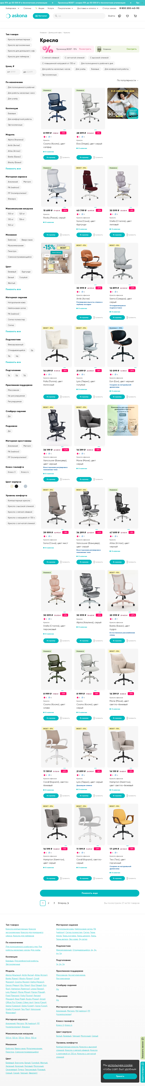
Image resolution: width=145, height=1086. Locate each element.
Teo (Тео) (25, 1009)
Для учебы (13, 98)
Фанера (12, 199)
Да (9, 416)
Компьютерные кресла (19, 500)
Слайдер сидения (16, 411)
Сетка (11, 325)
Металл (27, 182)
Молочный (38, 1066)
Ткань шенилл (83, 936)
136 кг (21, 219)
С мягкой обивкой (50, 57)
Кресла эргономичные (19, 45)
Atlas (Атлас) (14, 151)
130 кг (10, 219)
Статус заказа (109, 8)
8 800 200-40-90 (129, 8)
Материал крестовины (18, 440)
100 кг (11, 213)
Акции (39, 8)
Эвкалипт (33, 1073)
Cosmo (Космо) (22, 982)
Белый (11, 277)
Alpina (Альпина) (15, 139)
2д (32, 350)
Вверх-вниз (27, 240)
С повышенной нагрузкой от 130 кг (58, 63)
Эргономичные (15, 125)
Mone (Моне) (24, 992)
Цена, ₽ (10, 66)
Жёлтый (11, 283)
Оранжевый (11, 1069)
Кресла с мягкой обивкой (20, 512)
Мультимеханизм (16, 245)
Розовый (41, 1069)
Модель (10, 134)
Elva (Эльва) (36, 985)
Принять (120, 1076)
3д (9, 356)
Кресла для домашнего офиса (22, 51)
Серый (9, 1073)
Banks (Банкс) (14, 157)
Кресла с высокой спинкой (21, 506)
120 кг (22, 213)
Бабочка (12, 240)
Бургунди (26, 272)
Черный (24, 1073)
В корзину (51, 157)
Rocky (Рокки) (32, 999)
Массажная (13, 390)
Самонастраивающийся (19, 257)
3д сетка (83, 939)
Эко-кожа (73, 939)
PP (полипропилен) (17, 193)
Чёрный (76, 1036)
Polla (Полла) (26, 995)
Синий (16, 1073)
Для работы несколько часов (22, 93)
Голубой (23, 277)
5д (60, 953)
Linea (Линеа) (37, 989)
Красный (19, 1066)
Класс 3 (11, 472)
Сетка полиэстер (16, 319)
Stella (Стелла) (13, 1009)
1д (9, 375)
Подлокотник (13, 339)
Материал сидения (16, 297)
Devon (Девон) (12, 985)
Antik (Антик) (14, 145)
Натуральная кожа (16, 302)
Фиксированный (15, 344)
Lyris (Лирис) (11, 992)
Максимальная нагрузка (19, 208)
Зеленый (10, 1066)
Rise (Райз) (20, 999)
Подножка (11, 426)
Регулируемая (15, 401)
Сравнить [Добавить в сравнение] (65, 157)
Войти (111, 16)
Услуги (51, 8)
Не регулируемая (16, 396)
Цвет (8, 266)
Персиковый (30, 1069)
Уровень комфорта (16, 495)
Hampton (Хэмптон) (20, 989)
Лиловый (28, 1066)
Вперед (62, 903)
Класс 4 (25, 472)
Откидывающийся (16, 350)
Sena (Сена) (40, 1002)
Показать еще (90, 893)
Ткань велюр (62, 939)
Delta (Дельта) (37, 982)
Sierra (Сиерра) (13, 1006)
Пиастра (12, 251)
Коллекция (12, 108)
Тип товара (12, 34)
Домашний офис (55, 33)
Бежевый (12, 272)
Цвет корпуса (13, 481)
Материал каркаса (16, 176)
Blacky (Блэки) (14, 162)
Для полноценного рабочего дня (22, 87)
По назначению (14, 82)
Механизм (11, 234)
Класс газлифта (15, 467)
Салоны (27, 8)
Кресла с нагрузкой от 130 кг (22, 517)
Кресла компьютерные (19, 39)
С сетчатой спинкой (74, 57)
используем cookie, (120, 1065)
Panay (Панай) (38, 992)
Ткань (93, 936)
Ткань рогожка (69, 936)
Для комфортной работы (20, 119)
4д (17, 356)
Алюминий (13, 182)
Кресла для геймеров (18, 56)
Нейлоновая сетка (17, 308)
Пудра (21, 1069)
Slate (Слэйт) (28, 1006)
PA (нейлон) (13, 187)
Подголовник (13, 370)
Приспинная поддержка (19, 385)
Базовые (12, 113)
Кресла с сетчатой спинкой (21, 523)
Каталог (41, 16)
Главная (43, 33)
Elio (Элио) (25, 985)
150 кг (10, 225)
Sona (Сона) (41, 1006)
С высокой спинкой (99, 57)
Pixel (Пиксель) (12, 995)
